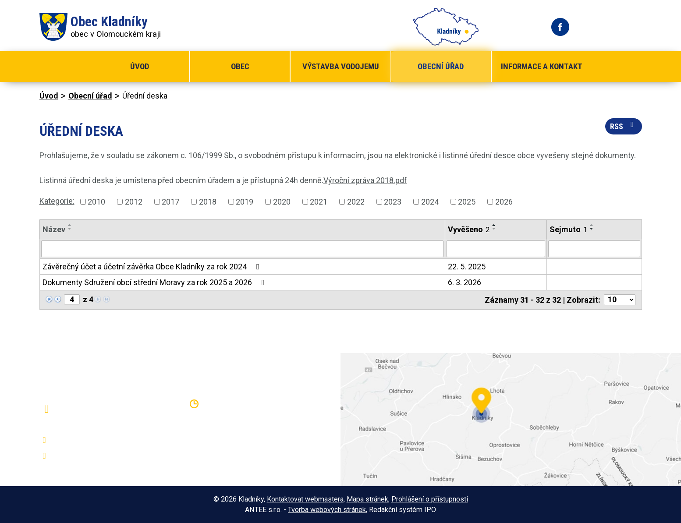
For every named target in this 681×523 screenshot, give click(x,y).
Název (54, 229)
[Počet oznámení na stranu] (619, 299)
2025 (466, 201)
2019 (244, 201)
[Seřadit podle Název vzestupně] (70, 225)
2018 (207, 201)
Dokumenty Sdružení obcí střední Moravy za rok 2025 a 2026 (155, 282)
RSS (623, 125)
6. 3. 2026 (464, 282)
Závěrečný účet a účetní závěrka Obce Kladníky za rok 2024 (152, 266)
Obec (240, 66)
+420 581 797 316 (86, 440)
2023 (392, 201)
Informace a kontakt (541, 66)
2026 (504, 201)
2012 (133, 201)
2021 (318, 201)
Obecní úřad (441, 66)
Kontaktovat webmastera (305, 499)
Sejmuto (568, 229)
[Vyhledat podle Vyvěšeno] (496, 248)
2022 (356, 201)
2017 (170, 201)
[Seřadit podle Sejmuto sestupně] (592, 228)
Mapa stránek (367, 499)
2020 (282, 201)
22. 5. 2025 (467, 266)
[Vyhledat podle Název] (242, 248)
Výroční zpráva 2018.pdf (365, 180)
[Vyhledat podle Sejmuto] (594, 248)
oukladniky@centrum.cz (94, 456)
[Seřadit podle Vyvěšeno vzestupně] (494, 225)
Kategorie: (56, 200)
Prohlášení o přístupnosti (429, 499)
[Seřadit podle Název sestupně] (70, 228)
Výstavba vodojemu (340, 66)
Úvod (139, 66)
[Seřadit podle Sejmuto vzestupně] (592, 225)
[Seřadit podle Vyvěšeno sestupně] (494, 228)
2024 (430, 201)
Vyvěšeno (468, 229)
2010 (96, 201)
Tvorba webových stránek (327, 509)
